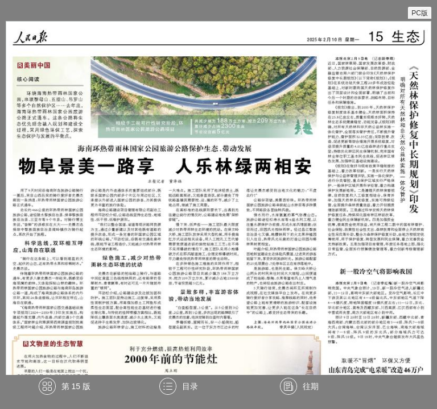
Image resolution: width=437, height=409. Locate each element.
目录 (190, 386)
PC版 (419, 13)
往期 (311, 386)
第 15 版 (75, 386)
